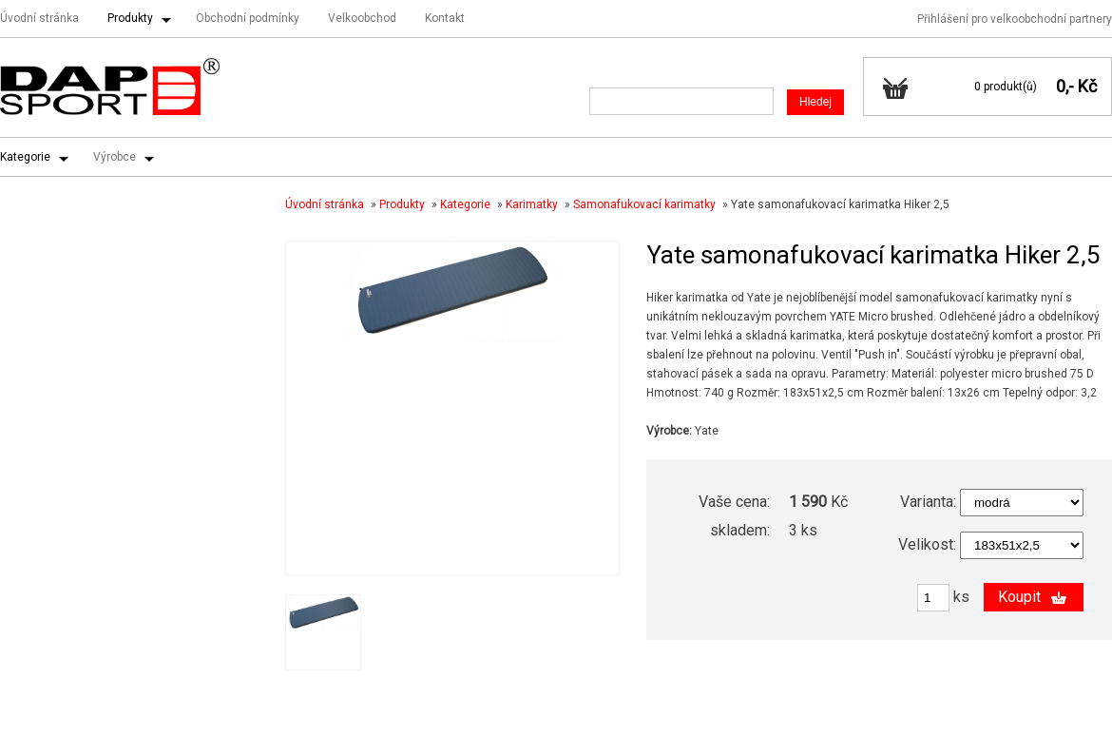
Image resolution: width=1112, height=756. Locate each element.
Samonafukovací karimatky (644, 204)
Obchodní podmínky (247, 18)
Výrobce (114, 157)
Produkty (130, 18)
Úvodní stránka (39, 18)
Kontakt (445, 18)
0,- (1065, 86)
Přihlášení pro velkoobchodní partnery (1014, 19)
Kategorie (25, 157)
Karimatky (532, 204)
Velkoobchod (362, 18)
